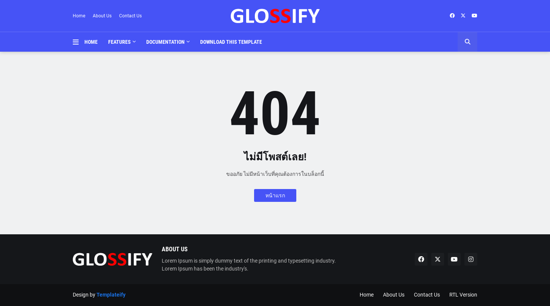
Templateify (111, 295)
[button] (78, 42)
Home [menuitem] (91, 42)
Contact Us (130, 15)
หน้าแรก (275, 195)
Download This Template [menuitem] (231, 42)
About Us (102, 15)
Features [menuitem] (119, 42)
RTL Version (463, 295)
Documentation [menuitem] (165, 42)
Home (79, 15)
